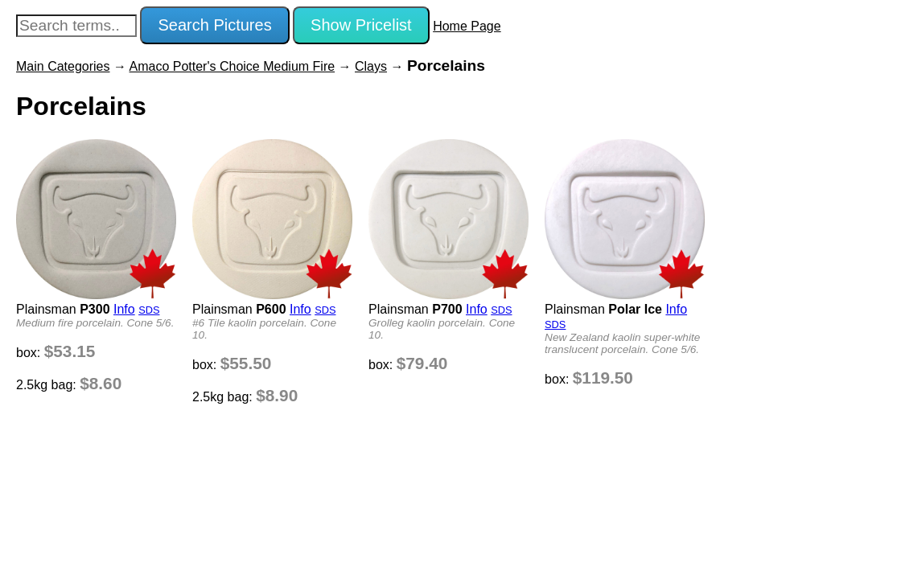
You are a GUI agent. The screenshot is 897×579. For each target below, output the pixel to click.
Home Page (467, 26)
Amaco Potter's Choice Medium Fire (232, 66)
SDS (148, 310)
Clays (371, 66)
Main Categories (63, 66)
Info (124, 309)
